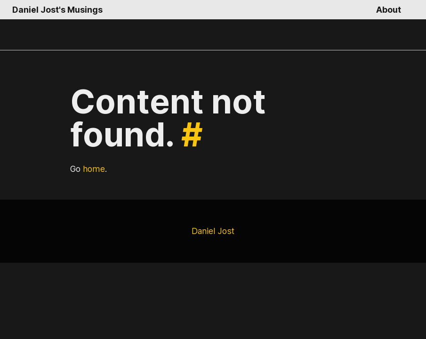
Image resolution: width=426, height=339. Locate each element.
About (389, 10)
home (93, 169)
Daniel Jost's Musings (55, 10)
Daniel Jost (213, 231)
